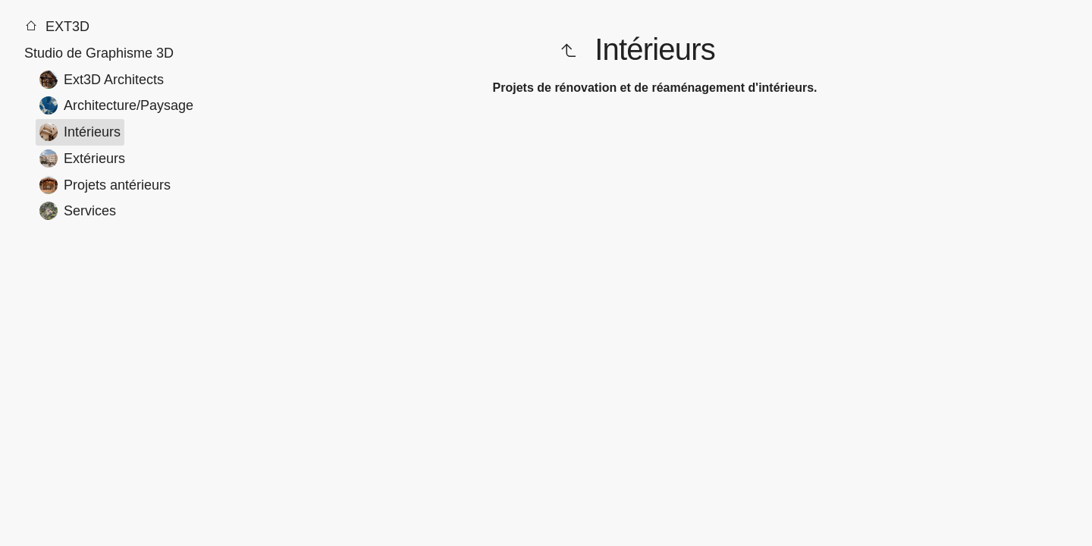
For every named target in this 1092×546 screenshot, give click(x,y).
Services (77, 211)
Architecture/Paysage (116, 105)
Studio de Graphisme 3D (99, 53)
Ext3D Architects (101, 80)
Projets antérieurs (105, 185)
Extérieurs (82, 158)
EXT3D (56, 26)
